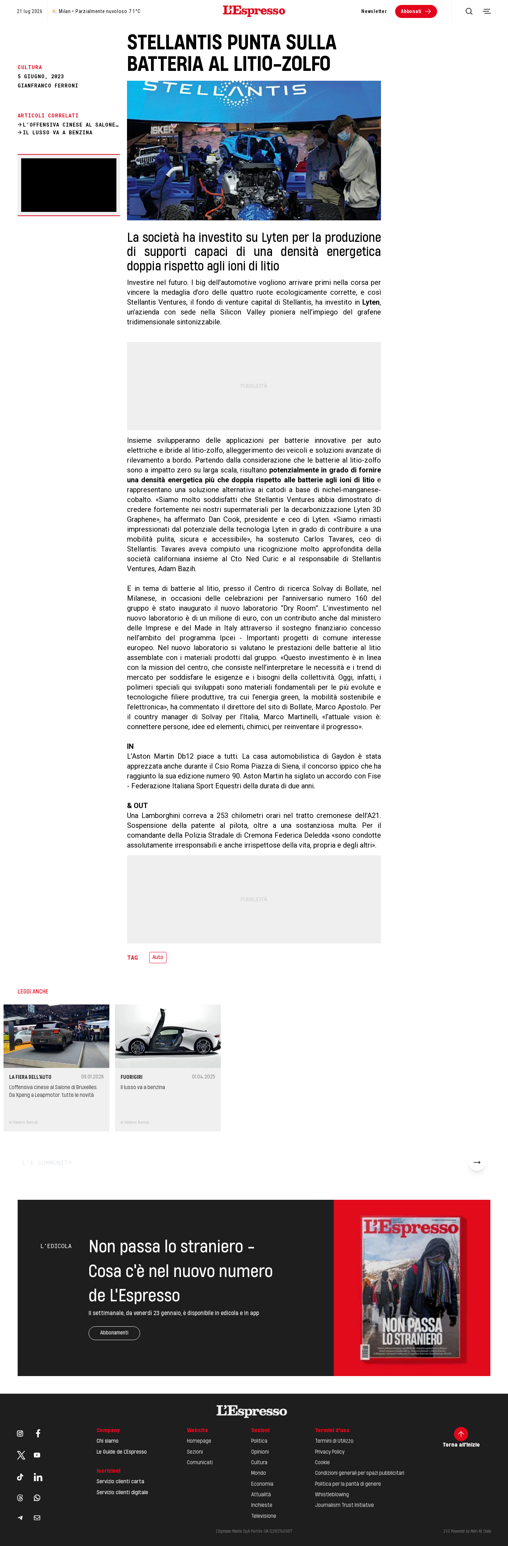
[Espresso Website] (254, 11)
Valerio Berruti (25, 1122)
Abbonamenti (114, 1333)
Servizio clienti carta (120, 1482)
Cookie (322, 1463)
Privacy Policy (330, 1452)
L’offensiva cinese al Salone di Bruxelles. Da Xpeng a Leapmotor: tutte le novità (53, 1091)
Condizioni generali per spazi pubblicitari (359, 1473)
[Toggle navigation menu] (487, 11)
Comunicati (200, 1463)
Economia (262, 1484)
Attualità (261, 1495)
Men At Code (481, 1531)
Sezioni (195, 1452)
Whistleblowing (332, 1495)
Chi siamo (108, 1441)
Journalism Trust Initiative (344, 1505)
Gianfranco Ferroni (48, 86)
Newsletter (374, 11)
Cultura (259, 1463)
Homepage (199, 1441)
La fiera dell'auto (30, 1077)
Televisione (263, 1516)
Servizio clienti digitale (122, 1493)
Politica (259, 1441)
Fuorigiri (132, 1077)
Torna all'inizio (461, 1437)
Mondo (258, 1473)
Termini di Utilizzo (334, 1441)
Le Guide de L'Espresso (122, 1452)
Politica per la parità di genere (348, 1484)
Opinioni (260, 1452)
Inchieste (261, 1505)
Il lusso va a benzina (143, 1087)
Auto (157, 957)
